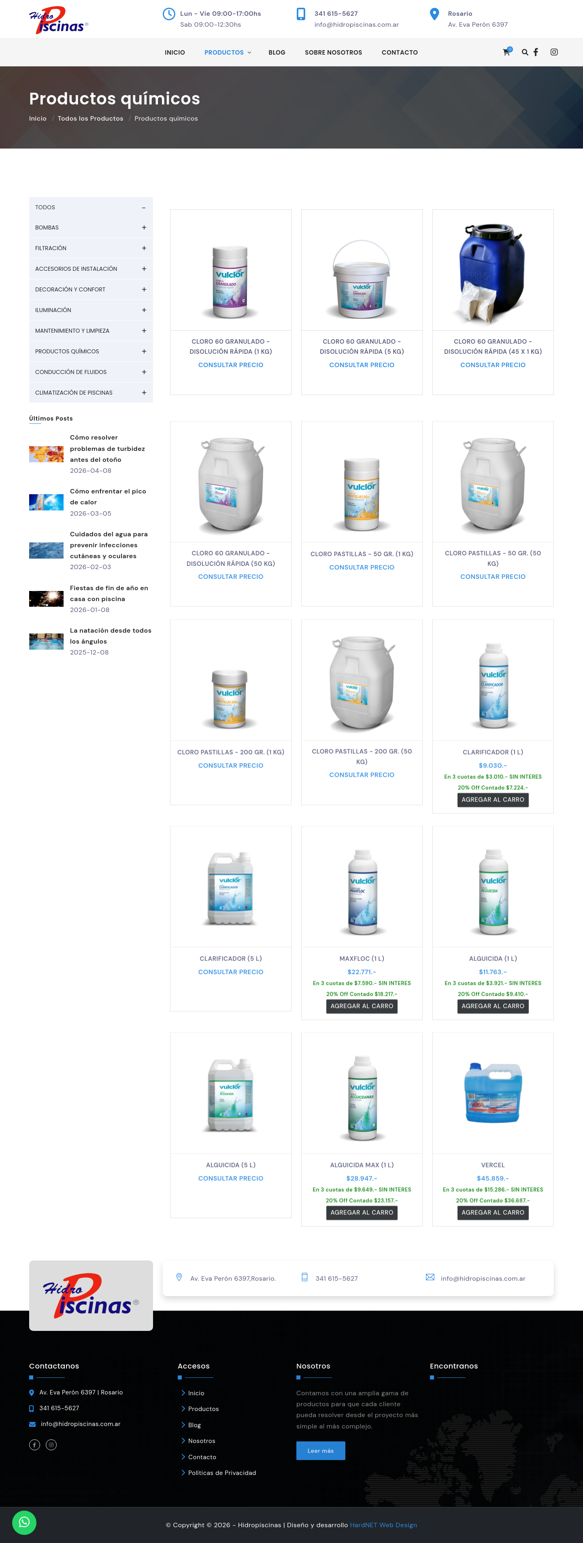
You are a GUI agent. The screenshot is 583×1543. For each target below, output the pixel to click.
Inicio (175, 52)
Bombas (47, 227)
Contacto (400, 52)
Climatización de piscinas (74, 393)
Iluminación (53, 310)
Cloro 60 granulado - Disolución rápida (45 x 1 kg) (493, 347)
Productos (224, 52)
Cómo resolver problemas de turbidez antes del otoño (107, 448)
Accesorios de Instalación (76, 269)
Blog (277, 52)
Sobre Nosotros (333, 52)
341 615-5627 (336, 13)
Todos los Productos (90, 118)
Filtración (50, 248)
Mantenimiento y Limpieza (72, 331)
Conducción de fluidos (71, 372)
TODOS (45, 207)
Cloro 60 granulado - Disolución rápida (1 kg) (230, 347)
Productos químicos (67, 351)
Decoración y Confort (70, 289)
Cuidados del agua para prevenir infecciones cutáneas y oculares (109, 545)
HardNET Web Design (383, 1525)
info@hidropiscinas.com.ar (357, 24)
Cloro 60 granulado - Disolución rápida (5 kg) (362, 347)
